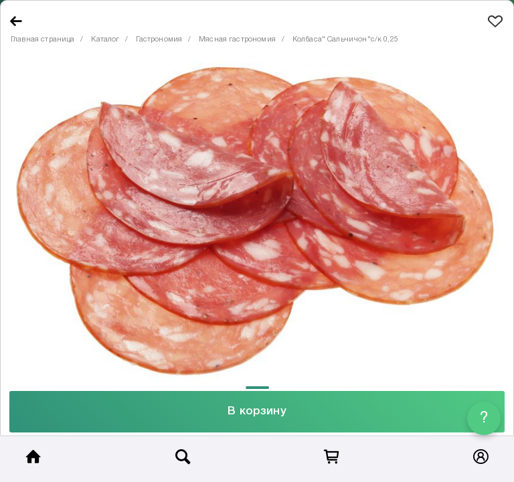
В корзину (257, 411)
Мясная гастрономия (237, 39)
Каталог (105, 39)
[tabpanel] (257, 221)
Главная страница (42, 39)
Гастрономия (159, 39)
